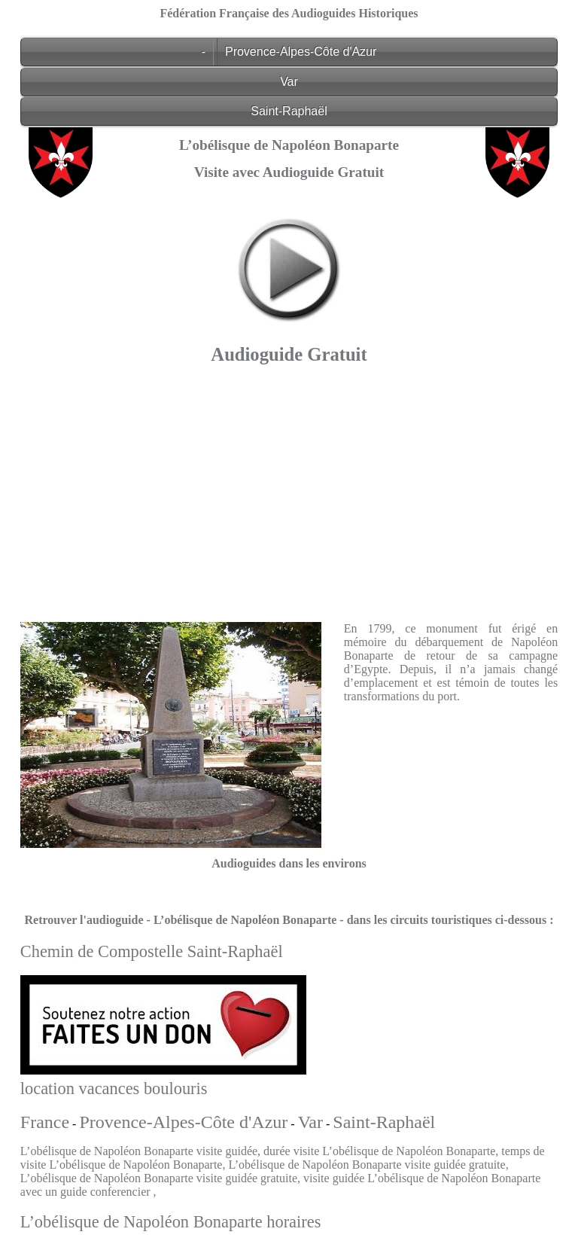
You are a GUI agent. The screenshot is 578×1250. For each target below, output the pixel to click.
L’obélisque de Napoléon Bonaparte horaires (170, 1221)
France (44, 1122)
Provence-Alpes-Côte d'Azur (300, 51)
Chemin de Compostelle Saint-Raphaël (151, 951)
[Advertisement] (289, 489)
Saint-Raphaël (289, 111)
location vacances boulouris (114, 1088)
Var (289, 81)
